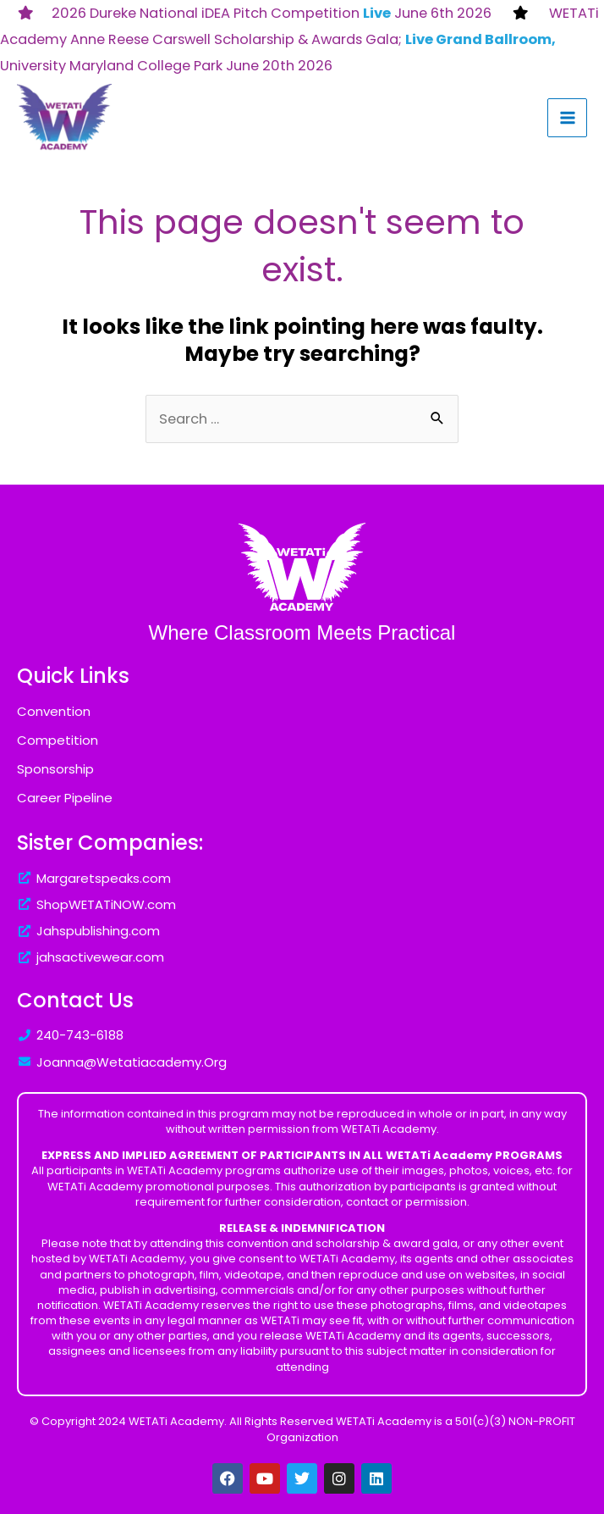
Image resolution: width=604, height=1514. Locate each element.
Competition (57, 740)
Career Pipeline (65, 798)
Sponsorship (55, 769)
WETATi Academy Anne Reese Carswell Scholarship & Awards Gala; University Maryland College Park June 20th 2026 (299, 39)
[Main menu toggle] (567, 118)
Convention (54, 711)
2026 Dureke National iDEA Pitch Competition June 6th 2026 (271, 13)
